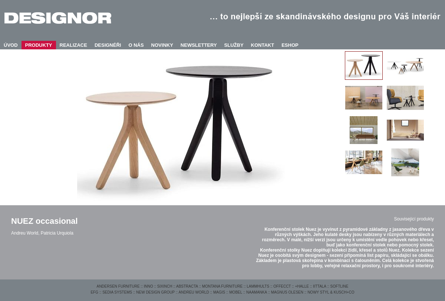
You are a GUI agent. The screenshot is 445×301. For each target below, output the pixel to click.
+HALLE (302, 286)
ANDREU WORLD (194, 292)
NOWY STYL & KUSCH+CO (330, 292)
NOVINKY (162, 45)
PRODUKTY (38, 45)
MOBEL (235, 292)
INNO (148, 286)
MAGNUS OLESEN (287, 292)
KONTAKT (262, 45)
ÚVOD (11, 45)
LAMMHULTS (258, 286)
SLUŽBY (234, 45)
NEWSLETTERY (199, 45)
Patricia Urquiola (57, 233)
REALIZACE (73, 45)
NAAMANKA (256, 292)
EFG (94, 292)
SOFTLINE (339, 286)
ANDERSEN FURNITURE (117, 286)
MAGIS (219, 292)
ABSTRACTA (187, 286)
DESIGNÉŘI (108, 45)
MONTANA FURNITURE (222, 286)
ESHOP (290, 45)
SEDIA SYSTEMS (117, 292)
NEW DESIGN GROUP (155, 292)
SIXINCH (164, 286)
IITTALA (319, 286)
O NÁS (136, 45)
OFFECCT (282, 286)
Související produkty (414, 219)
